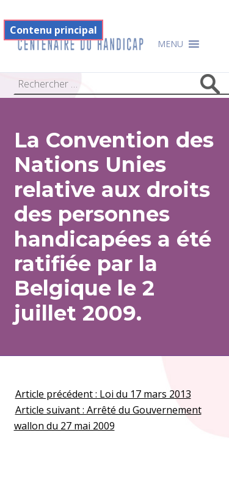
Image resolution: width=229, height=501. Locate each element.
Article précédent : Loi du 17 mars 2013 (103, 394)
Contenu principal (53, 30)
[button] (170, 44)
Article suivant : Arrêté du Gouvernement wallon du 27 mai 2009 (108, 417)
